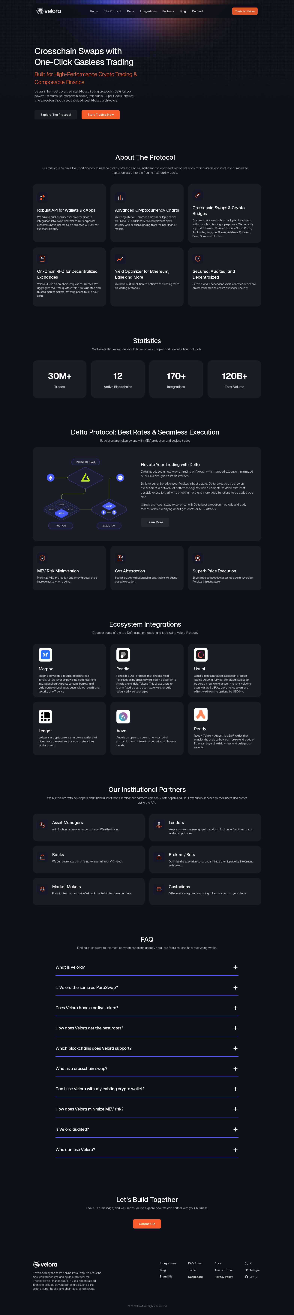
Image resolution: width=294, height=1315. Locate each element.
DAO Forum (195, 1263)
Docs (218, 1263)
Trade (192, 1270)
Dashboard (195, 1276)
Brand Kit (166, 1276)
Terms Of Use (224, 1270)
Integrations (168, 1263)
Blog (163, 1270)
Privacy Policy (224, 1276)
